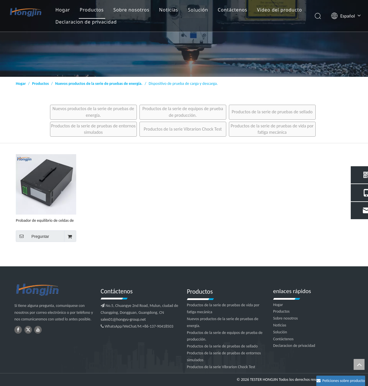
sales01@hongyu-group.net (123, 319)
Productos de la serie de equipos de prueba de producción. (182, 112)
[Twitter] (28, 330)
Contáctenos (232, 10)
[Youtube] (38, 330)
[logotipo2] (54, 290)
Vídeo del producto (279, 10)
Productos (91, 10)
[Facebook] (18, 330)
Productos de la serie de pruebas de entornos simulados (93, 129)
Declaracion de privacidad (86, 22)
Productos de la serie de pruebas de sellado (272, 111)
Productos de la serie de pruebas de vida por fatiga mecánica (272, 129)
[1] (184, 38)
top (359, 364)
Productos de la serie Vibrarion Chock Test (183, 129)
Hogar (62, 10)
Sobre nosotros (131, 10)
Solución (198, 10)
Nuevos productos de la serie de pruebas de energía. (93, 112)
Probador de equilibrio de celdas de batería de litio (45, 220)
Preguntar (32, 236)
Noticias (168, 10)
